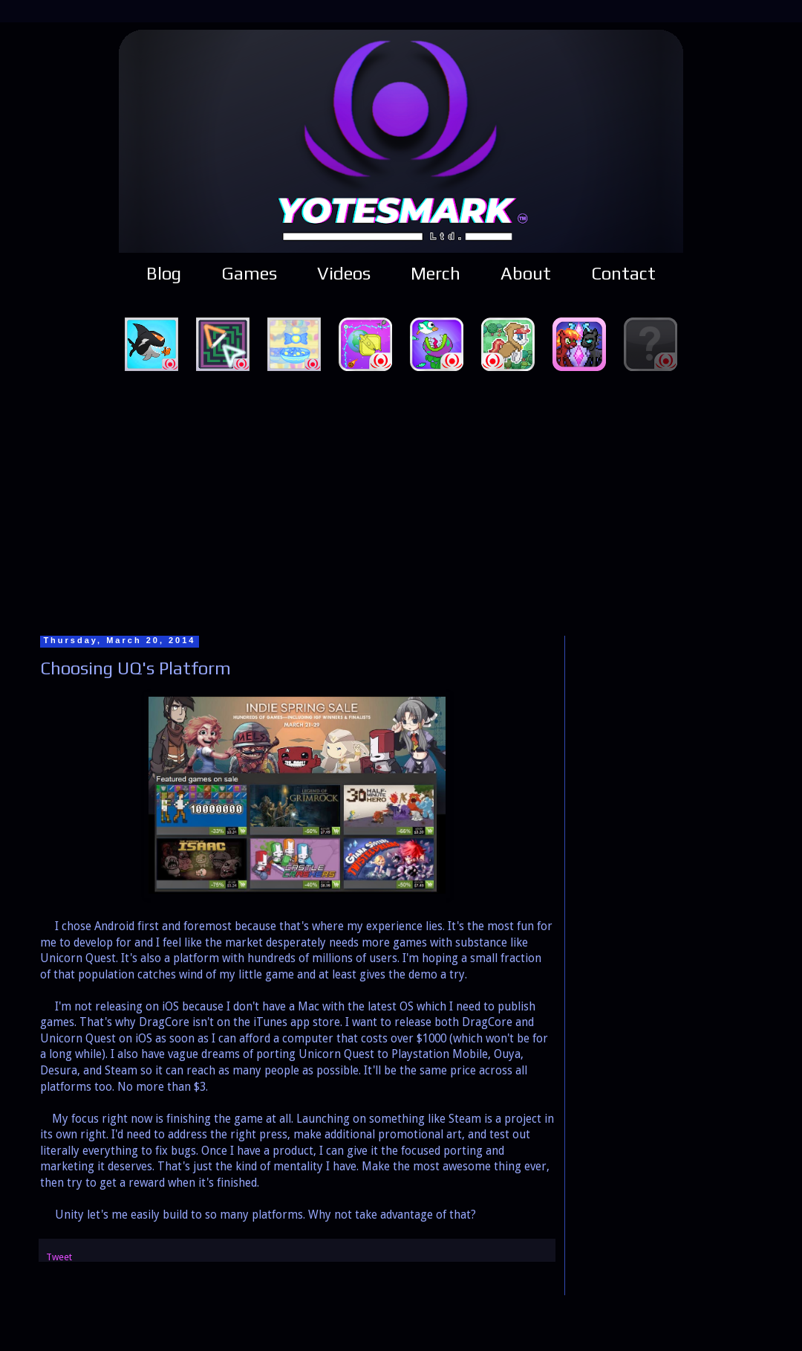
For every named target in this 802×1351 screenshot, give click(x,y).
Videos (344, 273)
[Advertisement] (401, 501)
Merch (435, 273)
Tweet (59, 1257)
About (526, 273)
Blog (163, 273)
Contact (623, 273)
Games (249, 273)
